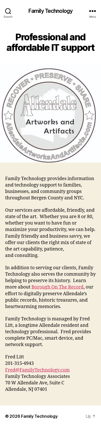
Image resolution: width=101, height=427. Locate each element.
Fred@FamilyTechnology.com (37, 370)
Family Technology (50, 11)
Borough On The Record (58, 287)
